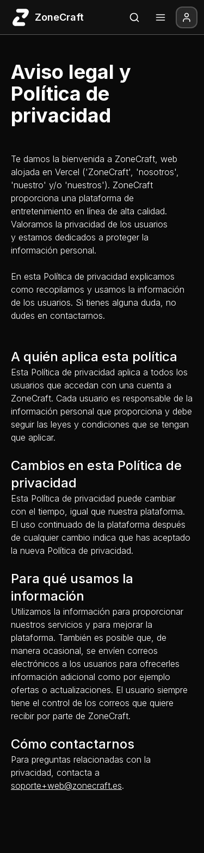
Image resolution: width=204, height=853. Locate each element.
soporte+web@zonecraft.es (66, 785)
